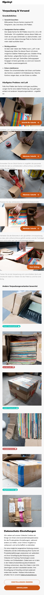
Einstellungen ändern (22, 582)
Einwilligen (22, 588)
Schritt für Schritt (29, 122)
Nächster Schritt (29, 156)
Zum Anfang (34, 267)
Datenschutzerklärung (28, 575)
